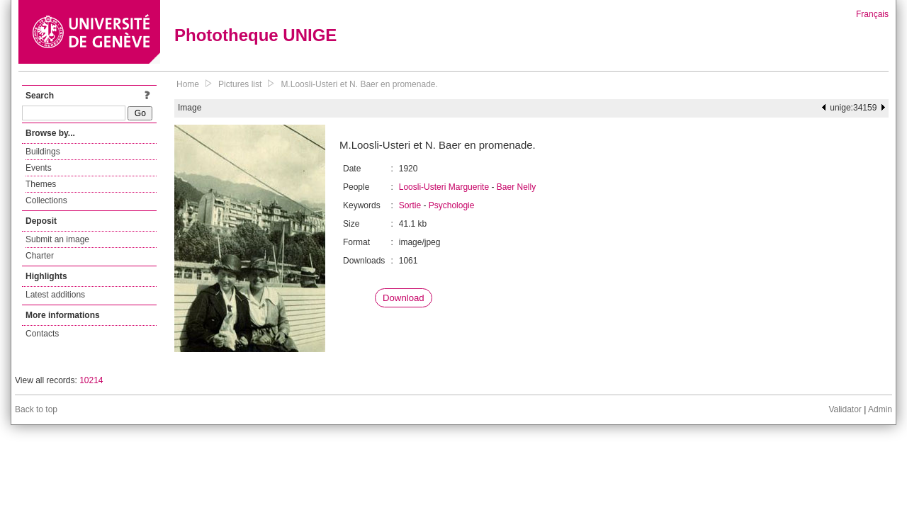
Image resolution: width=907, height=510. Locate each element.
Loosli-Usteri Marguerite (444, 187)
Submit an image (57, 239)
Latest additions (55, 295)
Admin (880, 409)
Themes (41, 184)
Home (187, 84)
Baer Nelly (516, 187)
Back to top (36, 409)
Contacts (42, 334)
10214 (91, 380)
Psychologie (452, 205)
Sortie (410, 205)
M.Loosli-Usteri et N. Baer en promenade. (359, 84)
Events (39, 168)
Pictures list (239, 84)
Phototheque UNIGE (255, 35)
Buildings (43, 152)
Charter (40, 256)
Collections (46, 200)
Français (872, 14)
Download (403, 298)
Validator (844, 409)
